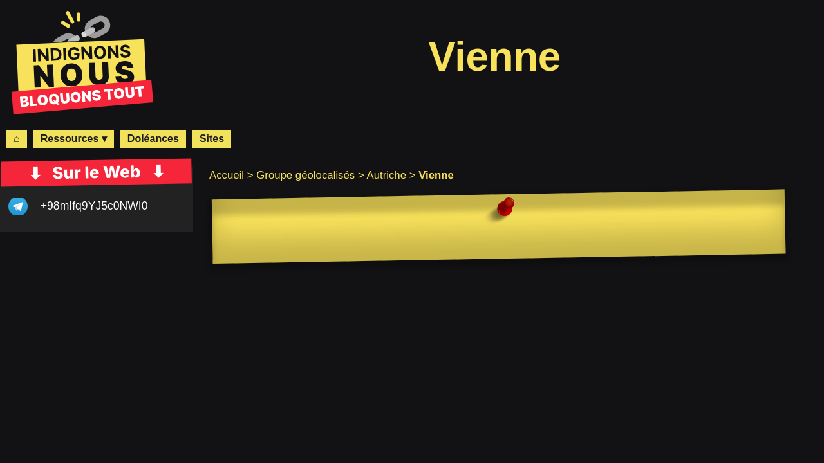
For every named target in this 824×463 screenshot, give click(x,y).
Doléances (153, 138)
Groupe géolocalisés (305, 175)
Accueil (226, 175)
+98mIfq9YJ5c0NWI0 (94, 205)
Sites (212, 138)
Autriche (386, 175)
